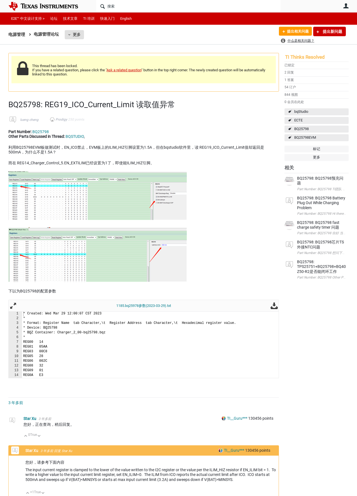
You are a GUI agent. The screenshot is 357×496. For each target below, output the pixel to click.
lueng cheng (29, 120)
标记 (316, 149)
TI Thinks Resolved (305, 57)
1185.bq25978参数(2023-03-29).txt (143, 306)
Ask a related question (124, 70)
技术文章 (70, 18)
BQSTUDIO (75, 136)
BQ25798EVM (305, 137)
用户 (346, 6)
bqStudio (301, 111)
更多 (77, 34)
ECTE (298, 120)
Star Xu (30, 418)
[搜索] (188, 6)
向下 (39, 436)
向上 (25, 436)
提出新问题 (332, 31)
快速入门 (107, 18)
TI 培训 (89, 18)
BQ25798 (301, 129)
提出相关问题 (296, 31)
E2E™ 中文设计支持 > (28, 18)
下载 (274, 305)
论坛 (53, 18)
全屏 (13, 305)
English (126, 18)
